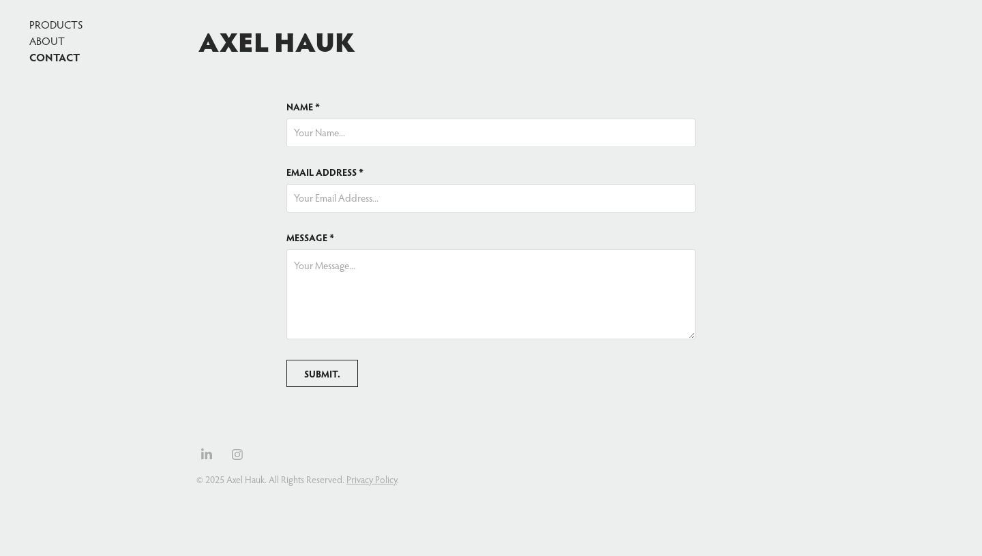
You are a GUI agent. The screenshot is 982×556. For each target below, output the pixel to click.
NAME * (303, 107)
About (47, 41)
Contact (54, 57)
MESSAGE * (310, 238)
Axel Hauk (276, 40)
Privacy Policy (371, 480)
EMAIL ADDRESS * (324, 172)
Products (56, 24)
